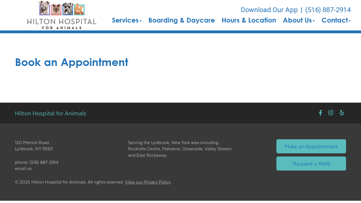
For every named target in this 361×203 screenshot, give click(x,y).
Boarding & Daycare (181, 20)
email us (23, 168)
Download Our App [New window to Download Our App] (269, 10)
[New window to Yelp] (341, 112)
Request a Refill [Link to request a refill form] (311, 163)
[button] (61, 15)
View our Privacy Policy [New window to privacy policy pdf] (148, 182)
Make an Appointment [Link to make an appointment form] (311, 146)
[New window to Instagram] (331, 112)
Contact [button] (336, 20)
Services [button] (127, 20)
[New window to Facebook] (320, 112)
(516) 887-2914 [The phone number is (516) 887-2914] (328, 10)
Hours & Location (249, 20)
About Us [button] (299, 20)
